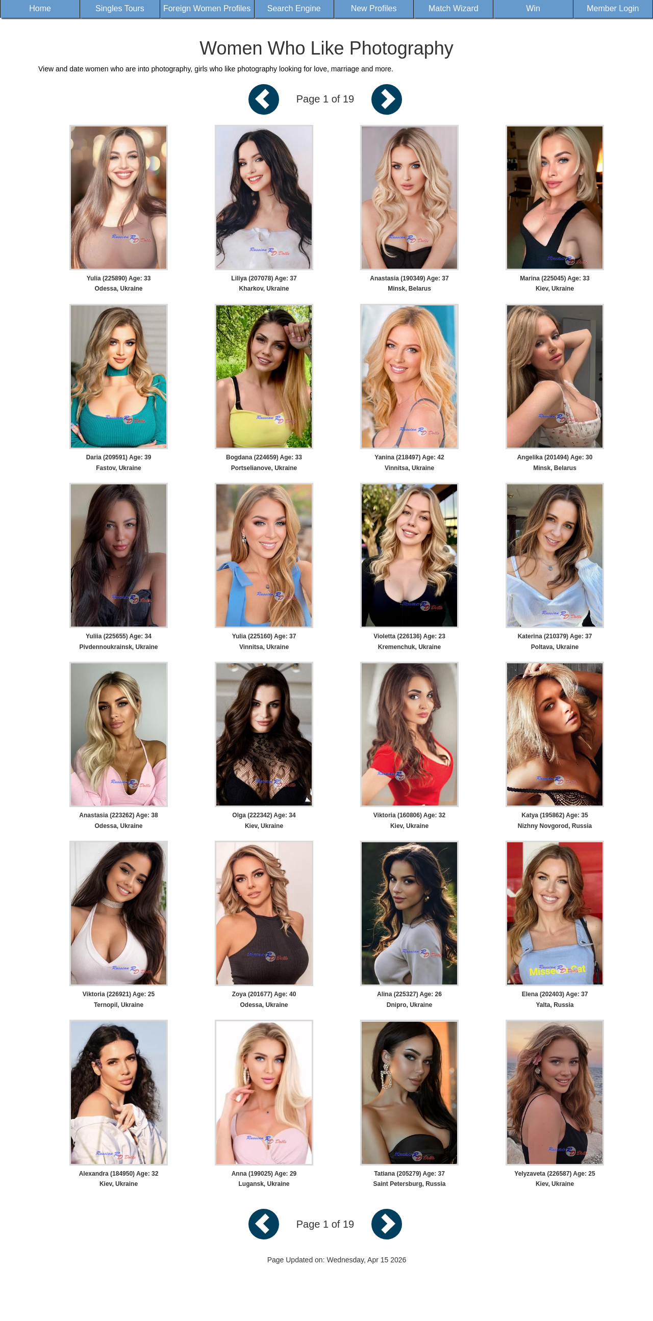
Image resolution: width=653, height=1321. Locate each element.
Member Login (613, 8)
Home (40, 8)
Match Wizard (454, 8)
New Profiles (374, 8)
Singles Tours (119, 8)
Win (533, 8)
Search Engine (294, 8)
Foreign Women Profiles (206, 8)
